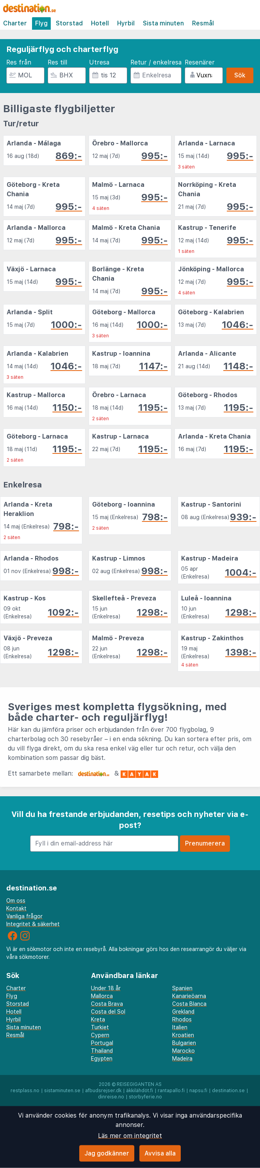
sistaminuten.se (62, 1090)
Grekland (183, 1012)
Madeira (182, 1058)
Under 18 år (106, 988)
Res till (57, 62)
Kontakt (16, 908)
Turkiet (100, 1027)
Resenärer (200, 62)
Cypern (100, 1035)
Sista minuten (163, 23)
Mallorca (102, 996)
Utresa (99, 62)
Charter (15, 23)
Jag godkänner (106, 1153)
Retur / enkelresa (156, 62)
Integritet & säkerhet (33, 924)
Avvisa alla (160, 1153)
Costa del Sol (108, 1012)
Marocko (183, 1051)
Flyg (41, 23)
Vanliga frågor (24, 916)
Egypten (101, 1058)
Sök (240, 75)
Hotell (100, 23)
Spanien (182, 988)
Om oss (15, 900)
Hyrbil (126, 23)
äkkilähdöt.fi (139, 1090)
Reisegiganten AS (139, 1084)
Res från (18, 62)
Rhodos (182, 1019)
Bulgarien (184, 1043)
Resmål (203, 23)
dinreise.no (111, 1097)
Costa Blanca (189, 1004)
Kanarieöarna (189, 996)
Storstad (69, 23)
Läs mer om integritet (130, 1135)
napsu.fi (198, 1090)
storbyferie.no (145, 1097)
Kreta (98, 1019)
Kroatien (183, 1035)
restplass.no (25, 1090)
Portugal (102, 1043)
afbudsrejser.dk (103, 1090)
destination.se (228, 1090)
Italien (179, 1027)
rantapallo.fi (171, 1090)
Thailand (102, 1051)
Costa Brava (107, 1004)
